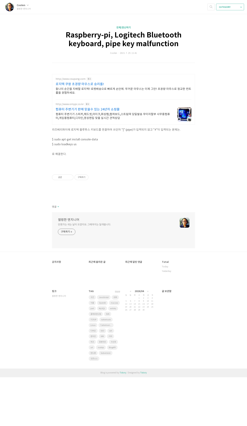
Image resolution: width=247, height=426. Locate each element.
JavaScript (104, 346)
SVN (107, 363)
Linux (93, 374)
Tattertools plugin (107, 374)
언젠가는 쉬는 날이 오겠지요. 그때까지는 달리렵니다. (84, 273)
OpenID (102, 352)
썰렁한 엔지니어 (68, 268)
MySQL (102, 357)
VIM (102, 385)
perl (92, 357)
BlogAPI (112, 396)
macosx (114, 352)
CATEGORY (230, 7)
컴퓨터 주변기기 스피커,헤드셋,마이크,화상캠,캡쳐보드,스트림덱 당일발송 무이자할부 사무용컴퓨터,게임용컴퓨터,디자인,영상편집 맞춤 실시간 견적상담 (113, 116)
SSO (102, 379)
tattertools (106, 368)
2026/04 (139, 340)
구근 (92, 346)
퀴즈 (92, 391)
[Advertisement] (123, 189)
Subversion (106, 402)
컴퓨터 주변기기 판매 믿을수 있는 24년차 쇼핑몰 (88, 109)
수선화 (113, 391)
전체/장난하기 (123, 27)
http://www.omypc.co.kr (70, 104)
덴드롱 (93, 402)
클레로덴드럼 (96, 363)
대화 (115, 346)
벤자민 (93, 385)
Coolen (23, 5)
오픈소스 (94, 407)
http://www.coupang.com (70, 79)
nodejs (101, 396)
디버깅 (93, 379)
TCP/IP (93, 368)
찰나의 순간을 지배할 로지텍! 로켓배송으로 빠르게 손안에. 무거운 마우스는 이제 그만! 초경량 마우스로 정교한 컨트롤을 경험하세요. (123, 90)
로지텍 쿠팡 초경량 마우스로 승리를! (80, 84)
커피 (110, 385)
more (117, 340)
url (92, 396)
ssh (110, 379)
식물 (92, 352)
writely (113, 357)
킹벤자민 (102, 391)
